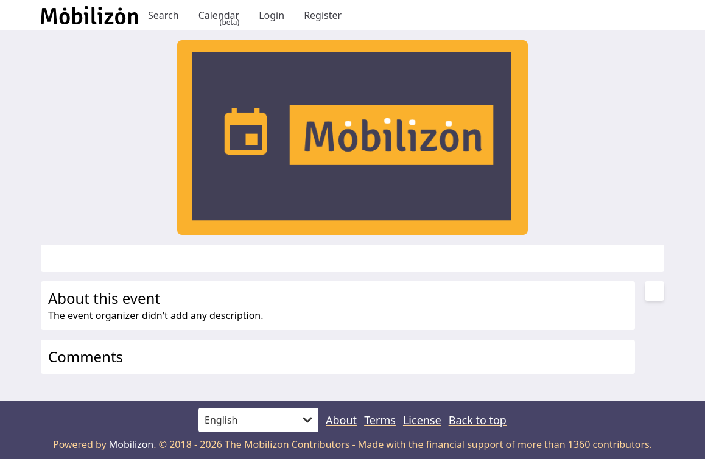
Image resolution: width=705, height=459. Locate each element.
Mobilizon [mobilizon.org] (131, 444)
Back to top (478, 420)
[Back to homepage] (89, 15)
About (341, 420)
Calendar (219, 15)
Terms (380, 420)
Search (163, 15)
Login (271, 15)
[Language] (258, 420)
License (422, 420)
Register (323, 15)
